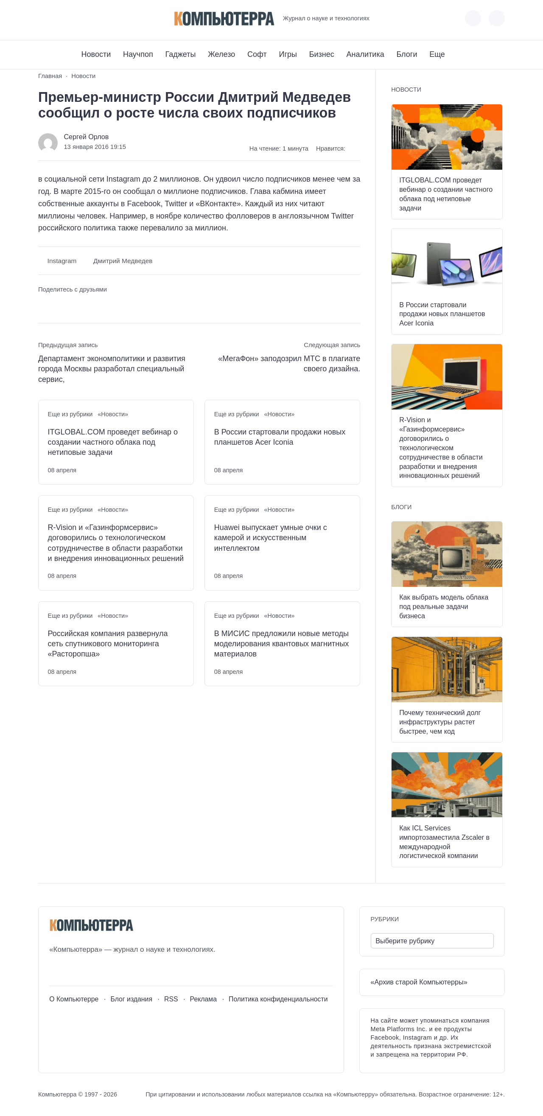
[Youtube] (60, 18)
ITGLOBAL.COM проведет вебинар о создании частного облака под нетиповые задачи (113, 442)
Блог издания (131, 999)
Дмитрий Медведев (123, 260)
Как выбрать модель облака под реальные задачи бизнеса (443, 606)
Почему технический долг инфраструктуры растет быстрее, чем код (440, 722)
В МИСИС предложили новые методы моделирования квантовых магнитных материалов (281, 644)
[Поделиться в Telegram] (60, 306)
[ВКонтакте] (44, 18)
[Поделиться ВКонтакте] (44, 306)
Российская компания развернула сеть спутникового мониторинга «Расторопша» (108, 644)
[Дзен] (91, 18)
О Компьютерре (73, 999)
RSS (171, 999)
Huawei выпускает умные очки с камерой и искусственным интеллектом (270, 537)
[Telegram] (76, 18)
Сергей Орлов (86, 136)
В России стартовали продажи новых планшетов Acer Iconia (279, 437)
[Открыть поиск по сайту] (497, 18)
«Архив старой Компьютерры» (419, 982)
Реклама (203, 999)
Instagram (62, 260)
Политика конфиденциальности (278, 999)
